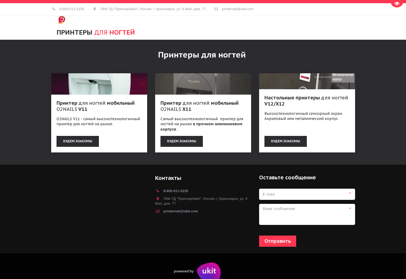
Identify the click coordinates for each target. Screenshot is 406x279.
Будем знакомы (77, 141)
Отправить (277, 241)
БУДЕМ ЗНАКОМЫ (181, 141)
